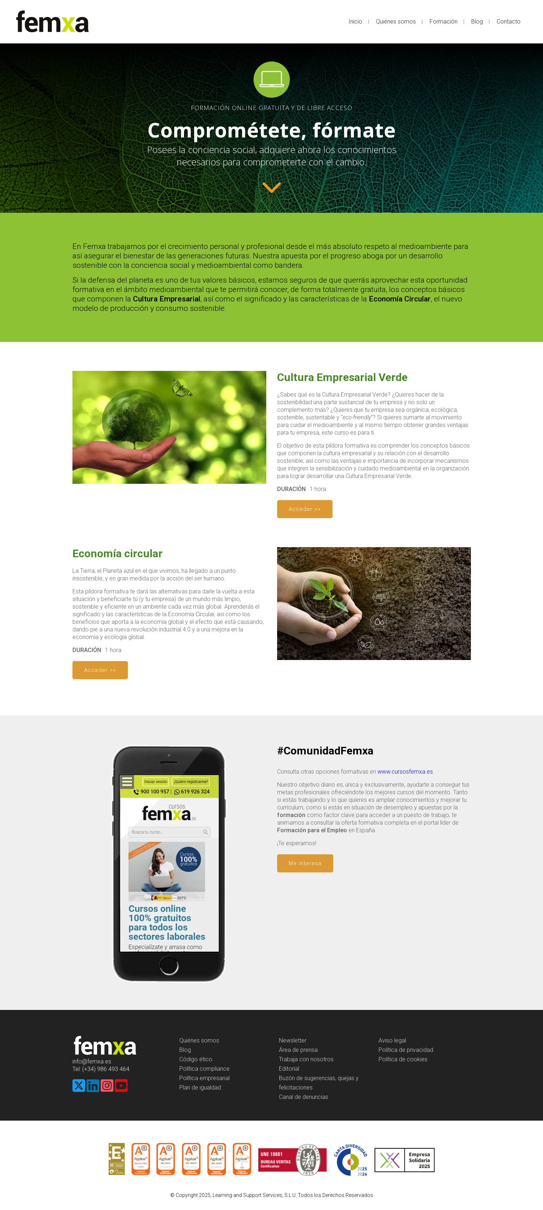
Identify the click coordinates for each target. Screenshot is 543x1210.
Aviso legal (392, 1040)
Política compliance (204, 1068)
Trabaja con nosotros (306, 1059)
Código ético (195, 1059)
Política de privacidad (406, 1049)
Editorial (289, 1068)
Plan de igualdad (200, 1087)
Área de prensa (298, 1049)
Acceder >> (305, 509)
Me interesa (305, 863)
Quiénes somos (199, 1040)
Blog (185, 1049)
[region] (271, 128)
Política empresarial (204, 1078)
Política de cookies (403, 1059)
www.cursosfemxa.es (405, 771)
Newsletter (292, 1040)
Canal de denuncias (303, 1096)
